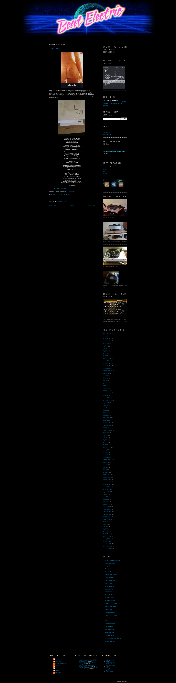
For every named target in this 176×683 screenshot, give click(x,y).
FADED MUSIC (109, 597)
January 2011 (106, 449)
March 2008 (106, 534)
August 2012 (106, 402)
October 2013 (106, 368)
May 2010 (105, 469)
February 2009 (107, 506)
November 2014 (107, 341)
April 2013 (105, 383)
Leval (57, 194)
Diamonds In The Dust (111, 574)
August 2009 (106, 492)
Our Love (55, 49)
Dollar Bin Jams (109, 595)
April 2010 (105, 472)
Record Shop (106, 132)
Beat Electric (58, 659)
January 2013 (106, 390)
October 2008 (106, 516)
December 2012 (107, 393)
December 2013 (107, 363)
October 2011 (106, 427)
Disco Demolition (110, 580)
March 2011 (106, 445)
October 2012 (106, 398)
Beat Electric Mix (110, 660)
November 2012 (107, 395)
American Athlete (110, 563)
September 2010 (107, 459)
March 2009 (106, 504)
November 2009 (107, 484)
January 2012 (106, 420)
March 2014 (106, 356)
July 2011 (105, 435)
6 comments (71, 191)
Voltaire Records (110, 644)
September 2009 (107, 489)
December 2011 (107, 422)
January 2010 (106, 479)
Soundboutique (109, 632)
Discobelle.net (109, 589)
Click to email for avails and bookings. (114, 151)
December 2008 (107, 511)
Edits (104, 171)
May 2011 (105, 440)
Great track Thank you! (85, 659)
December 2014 (107, 338)
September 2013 (107, 370)
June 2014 (105, 348)
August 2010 (106, 462)
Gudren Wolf (108, 609)
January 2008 (106, 538)
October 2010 (106, 457)
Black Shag (58, 661)
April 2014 (105, 353)
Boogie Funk (109, 661)
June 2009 (105, 496)
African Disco (109, 659)
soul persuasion (109, 629)
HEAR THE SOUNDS (111, 615)
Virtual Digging (107, 134)
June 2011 (105, 437)
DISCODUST (108, 592)
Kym (107, 667)
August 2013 (106, 373)
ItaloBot (107, 621)
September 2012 (107, 400)
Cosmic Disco (109, 571)
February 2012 (107, 417)
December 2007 (107, 541)
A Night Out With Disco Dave (113, 560)
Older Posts (91, 205)
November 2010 (107, 454)
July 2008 (105, 524)
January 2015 (106, 336)
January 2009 (106, 509)
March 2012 (106, 415)
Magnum (57, 670)
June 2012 (105, 407)
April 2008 (105, 531)
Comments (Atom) (61, 201)
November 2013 (107, 365)
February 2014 (107, 358)
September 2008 (107, 519)
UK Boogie (67, 194)
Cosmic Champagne (60, 663)
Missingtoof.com (110, 623)
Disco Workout (109, 586)
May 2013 (105, 380)
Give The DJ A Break (111, 603)
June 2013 (105, 378)
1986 (54, 194)
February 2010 (107, 477)
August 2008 (106, 521)
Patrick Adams (109, 671)
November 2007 (107, 544)
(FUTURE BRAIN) (110, 600)
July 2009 (105, 494)
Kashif (107, 666)
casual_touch (58, 672)
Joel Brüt (57, 668)
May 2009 (105, 499)
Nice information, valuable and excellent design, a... (86, 666)
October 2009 (106, 487)
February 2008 (107, 536)
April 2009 (105, 501)
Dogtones (57, 665)
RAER (62, 194)
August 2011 (106, 432)
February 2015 (107, 333)
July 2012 (105, 405)
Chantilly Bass (109, 569)
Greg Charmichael (110, 665)
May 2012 (105, 410)
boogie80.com (109, 566)
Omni (107, 670)
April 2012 (105, 412)
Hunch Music (109, 618)
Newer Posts (52, 205)
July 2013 (105, 375)
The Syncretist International (113, 638)
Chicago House (110, 662)
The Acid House (109, 635)
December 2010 (107, 452)
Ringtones (105, 173)
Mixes (104, 169)
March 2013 (106, 385)
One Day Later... (109, 626)
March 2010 (106, 474)
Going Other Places (111, 606)
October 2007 (106, 546)
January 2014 (106, 360)
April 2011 (105, 442)
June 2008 (105, 526)
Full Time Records (110, 664)
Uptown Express (110, 641)
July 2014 (105, 346)
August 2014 (106, 343)
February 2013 (107, 388)
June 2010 (105, 467)
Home (72, 205)
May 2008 (105, 529)
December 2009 (107, 482)
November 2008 (107, 514)
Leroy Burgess (109, 669)
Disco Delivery (109, 577)
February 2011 (107, 447)
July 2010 (105, 464)
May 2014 (105, 351)
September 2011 (107, 430)
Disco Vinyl (108, 583)
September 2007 (107, 548)
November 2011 (107, 425)
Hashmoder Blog (110, 612)
